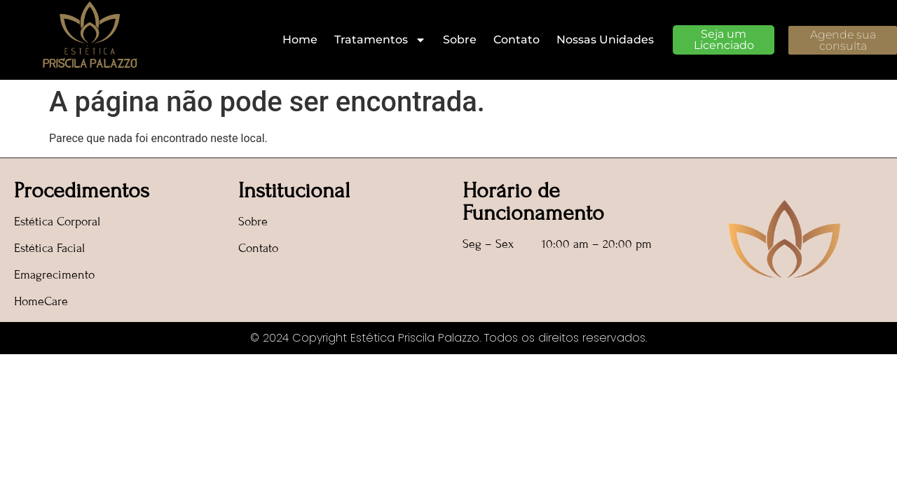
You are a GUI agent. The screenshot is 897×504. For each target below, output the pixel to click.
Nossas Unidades (605, 39)
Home (299, 39)
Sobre (460, 39)
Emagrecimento (54, 274)
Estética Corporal (57, 221)
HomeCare (41, 301)
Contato (516, 39)
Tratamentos (380, 39)
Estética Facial (49, 248)
